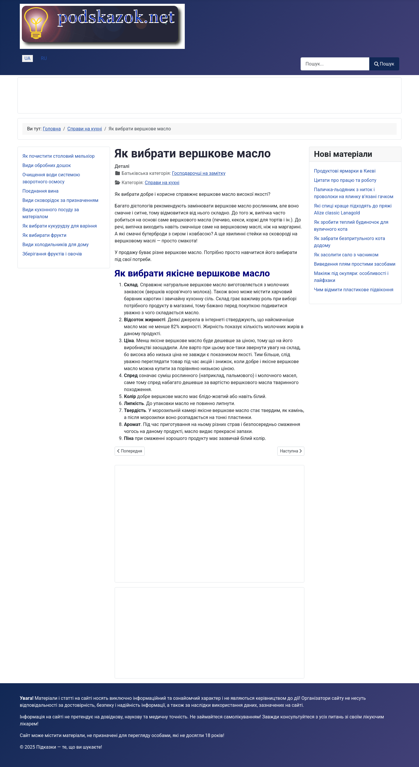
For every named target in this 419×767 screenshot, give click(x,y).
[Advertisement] (128, 95)
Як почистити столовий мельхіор (58, 156)
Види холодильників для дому (55, 244)
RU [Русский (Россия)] (44, 58)
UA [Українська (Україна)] (27, 58)
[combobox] (335, 63)
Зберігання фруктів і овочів (52, 254)
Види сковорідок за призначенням (60, 200)
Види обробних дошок (46, 165)
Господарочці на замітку (199, 173)
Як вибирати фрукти (44, 235)
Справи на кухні (162, 182)
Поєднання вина (40, 191)
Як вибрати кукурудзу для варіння (59, 226)
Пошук (384, 64)
